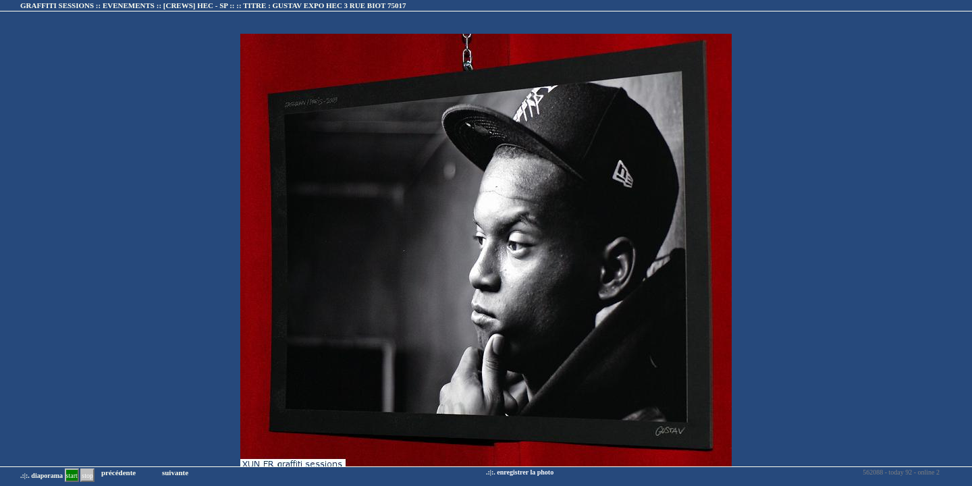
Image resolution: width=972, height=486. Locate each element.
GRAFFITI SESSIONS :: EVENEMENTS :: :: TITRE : (213, 5)
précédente (118, 472)
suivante (175, 472)
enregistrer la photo (525, 472)
